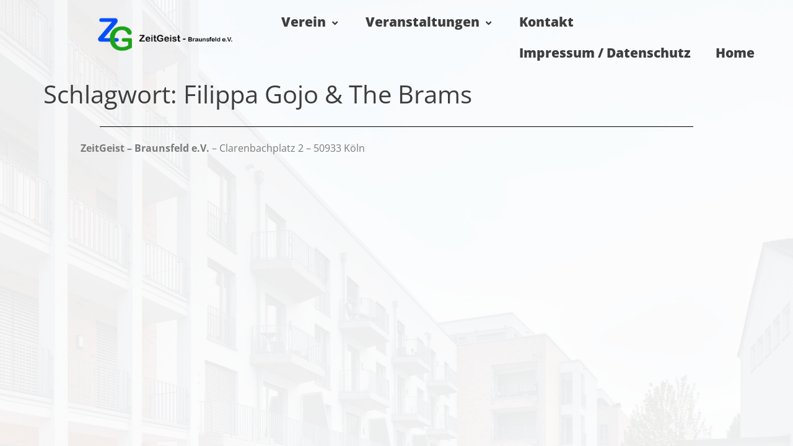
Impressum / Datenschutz (605, 52)
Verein (311, 21)
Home (735, 52)
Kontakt (546, 21)
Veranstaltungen (430, 21)
